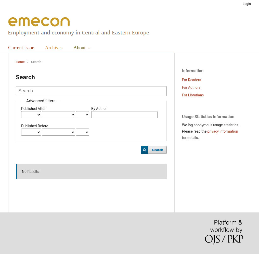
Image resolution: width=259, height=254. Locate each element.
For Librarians (193, 95)
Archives (54, 47)
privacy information (223, 131)
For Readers (191, 80)
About (80, 47)
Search (157, 150)
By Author (99, 109)
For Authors (191, 87)
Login (247, 4)
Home (20, 62)
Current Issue (21, 47)
